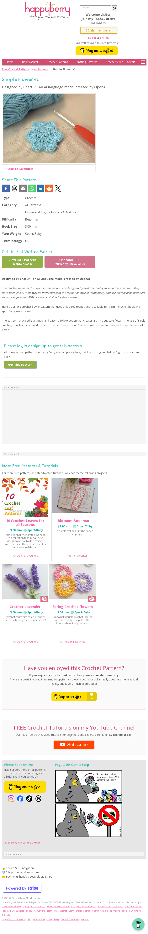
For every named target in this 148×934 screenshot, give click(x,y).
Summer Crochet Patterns (58, 906)
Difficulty (9, 219)
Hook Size (9, 226)
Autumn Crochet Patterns (84, 906)
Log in (92, 37)
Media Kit (85, 919)
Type (6, 198)
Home (9, 62)
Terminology (12, 241)
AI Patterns (41, 69)
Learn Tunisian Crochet (79, 910)
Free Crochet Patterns (15, 69)
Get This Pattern (20, 364)
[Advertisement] (74, 417)
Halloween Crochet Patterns (110, 906)
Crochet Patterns (57, 62)
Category (9, 205)
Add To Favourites (19, 169)
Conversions (39, 910)
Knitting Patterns (87, 62)
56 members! (99, 30)
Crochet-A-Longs (99, 910)
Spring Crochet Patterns (34, 906)
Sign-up (104, 37)
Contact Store (39, 919)
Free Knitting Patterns (118, 910)
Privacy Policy (53, 919)
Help (29, 919)
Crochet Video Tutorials (120, 62)
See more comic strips (22, 843)
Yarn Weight (11, 234)
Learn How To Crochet (57, 910)
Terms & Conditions (70, 919)
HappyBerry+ (30, 62)
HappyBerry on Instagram (13, 919)
